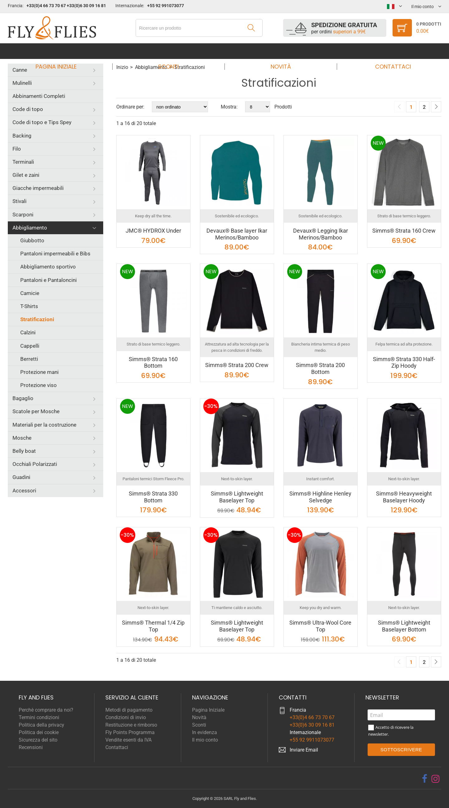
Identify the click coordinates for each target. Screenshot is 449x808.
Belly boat (24, 451)
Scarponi (22, 214)
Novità (278, 51)
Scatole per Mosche (36, 411)
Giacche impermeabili (38, 188)
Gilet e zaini (25, 175)
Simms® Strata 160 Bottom (153, 362)
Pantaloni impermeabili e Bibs (55, 253)
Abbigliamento (29, 228)
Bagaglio (22, 398)
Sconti (170, 51)
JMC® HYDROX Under (153, 230)
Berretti (29, 359)
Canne (19, 70)
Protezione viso (38, 385)
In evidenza (204, 732)
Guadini (21, 477)
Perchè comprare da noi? (46, 710)
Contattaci (387, 51)
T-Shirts (29, 306)
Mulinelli (22, 83)
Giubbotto (32, 240)
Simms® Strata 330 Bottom (153, 497)
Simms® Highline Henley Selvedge (320, 497)
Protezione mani (39, 372)
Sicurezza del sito (38, 740)
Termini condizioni (39, 717)
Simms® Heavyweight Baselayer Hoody (404, 497)
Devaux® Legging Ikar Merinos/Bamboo (320, 234)
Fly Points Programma (130, 732)
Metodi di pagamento (128, 710)
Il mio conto (205, 740)
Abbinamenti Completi (38, 96)
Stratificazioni (37, 319)
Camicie (29, 293)
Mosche (21, 438)
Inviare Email (304, 750)
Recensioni (31, 747)
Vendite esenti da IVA (128, 740)
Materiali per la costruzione (44, 425)
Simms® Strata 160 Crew (404, 230)
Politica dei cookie (39, 732)
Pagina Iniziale (62, 51)
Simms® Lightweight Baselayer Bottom (404, 626)
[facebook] (424, 778)
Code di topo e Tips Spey (41, 122)
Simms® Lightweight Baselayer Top (237, 497)
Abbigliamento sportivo (48, 267)
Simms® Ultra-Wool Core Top (320, 626)
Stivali (19, 201)
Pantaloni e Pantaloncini (48, 280)
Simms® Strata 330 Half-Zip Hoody (404, 362)
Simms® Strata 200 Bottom (320, 368)
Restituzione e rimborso (131, 725)
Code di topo (27, 109)
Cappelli (29, 346)
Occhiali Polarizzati (34, 464)
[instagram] (436, 778)
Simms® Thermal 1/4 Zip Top (153, 626)
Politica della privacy (41, 725)
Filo (16, 149)
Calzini (28, 332)
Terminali (23, 162)
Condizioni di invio (125, 717)
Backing (21, 136)
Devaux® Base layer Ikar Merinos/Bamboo (236, 234)
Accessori (24, 490)
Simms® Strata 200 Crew (236, 365)
